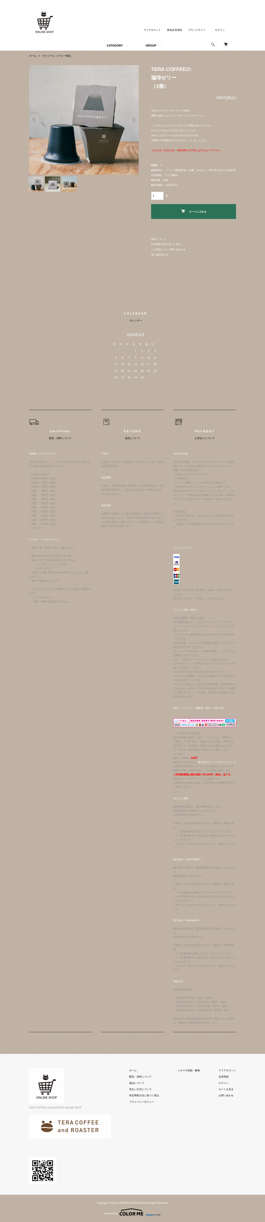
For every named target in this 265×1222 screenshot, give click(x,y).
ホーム (32, 55)
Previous (35, 120)
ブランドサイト (197, 30)
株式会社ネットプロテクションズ (216, 762)
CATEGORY (115, 45)
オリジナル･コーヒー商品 (56, 55)
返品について (158, 239)
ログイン (220, 30)
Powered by (132, 1212)
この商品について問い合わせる (168, 249)
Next (132, 120)
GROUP (151, 45)
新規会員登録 (174, 30)
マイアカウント (152, 30)
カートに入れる (193, 211)
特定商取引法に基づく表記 (166, 244)
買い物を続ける (160, 254)
